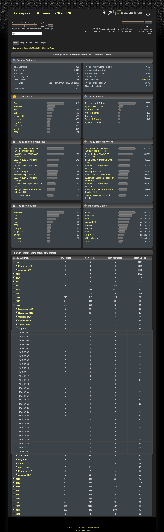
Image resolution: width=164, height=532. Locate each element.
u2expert (18, 238)
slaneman (18, 106)
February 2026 (25, 266)
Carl (15, 113)
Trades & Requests (93, 119)
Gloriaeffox (145, 80)
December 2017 (25, 309)
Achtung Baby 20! (21, 171)
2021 (18, 290)
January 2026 (24, 270)
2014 (18, 487)
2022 (18, 286)
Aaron (16, 103)
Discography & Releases (96, 103)
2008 (18, 510)
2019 (18, 297)
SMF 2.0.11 (71, 528)
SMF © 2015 (81, 528)
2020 (18, 293)
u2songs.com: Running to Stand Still (42, 13)
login (35, 23)
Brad (16, 110)
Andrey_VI (89, 235)
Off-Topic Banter (92, 113)
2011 (18, 498)
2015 (18, 483)
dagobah (18, 122)
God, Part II (19, 126)
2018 (18, 301)
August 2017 (24, 325)
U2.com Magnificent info (24, 195)
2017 (18, 305)
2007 (18, 514)
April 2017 (23, 463)
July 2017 (22, 328)
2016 (18, 479)
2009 (18, 506)
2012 (18, 495)
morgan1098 (19, 116)
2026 (18, 262)
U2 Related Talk (92, 110)
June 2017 (23, 456)
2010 (18, 502)
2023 (18, 282)
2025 (18, 274)
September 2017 (26, 321)
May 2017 (22, 460)
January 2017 (24, 475)
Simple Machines (93, 528)
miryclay (17, 119)
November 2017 (25, 313)
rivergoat (18, 228)
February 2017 (25, 471)
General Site (90, 116)
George (17, 129)
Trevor (17, 235)
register (42, 23)
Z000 (16, 132)
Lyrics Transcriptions (94, 106)
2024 (18, 278)
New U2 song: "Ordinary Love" (27, 175)
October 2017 (24, 317)
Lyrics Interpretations (94, 122)
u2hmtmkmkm (91, 238)
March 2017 (23, 467)
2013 (18, 491)
